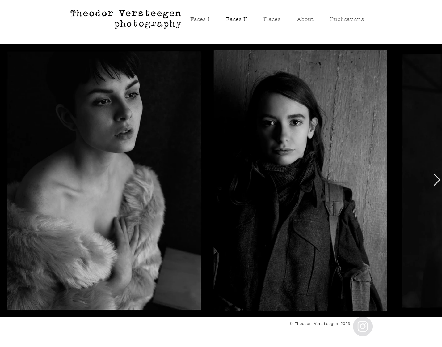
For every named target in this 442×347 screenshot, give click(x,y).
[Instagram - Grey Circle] (363, 326)
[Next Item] (437, 180)
